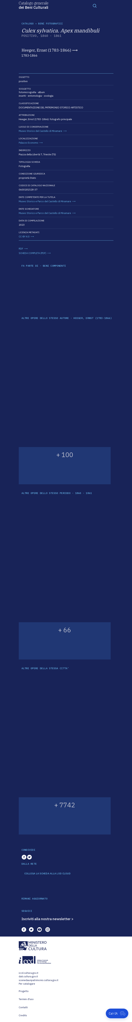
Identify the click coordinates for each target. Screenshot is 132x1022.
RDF (21, 248)
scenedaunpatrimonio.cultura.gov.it (38, 980)
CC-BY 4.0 (24, 236)
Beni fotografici (50, 23)
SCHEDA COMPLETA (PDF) (32, 253)
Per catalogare (27, 983)
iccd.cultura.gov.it (28, 973)
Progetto (24, 991)
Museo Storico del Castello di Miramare (40, 131)
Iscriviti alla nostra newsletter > (48, 919)
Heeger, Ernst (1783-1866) (46, 50)
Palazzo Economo (28, 142)
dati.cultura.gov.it (28, 976)
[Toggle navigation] (95, 5)
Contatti (23, 1007)
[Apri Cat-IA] (117, 1013)
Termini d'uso (26, 999)
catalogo (28, 23)
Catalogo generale (33, 5)
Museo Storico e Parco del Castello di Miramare (45, 201)
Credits (23, 1015)
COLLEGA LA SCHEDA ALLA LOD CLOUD (47, 873)
